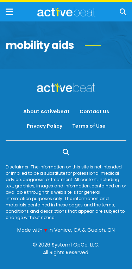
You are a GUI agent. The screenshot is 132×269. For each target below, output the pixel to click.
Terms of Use (89, 125)
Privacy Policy (44, 125)
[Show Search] (123, 11)
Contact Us (94, 111)
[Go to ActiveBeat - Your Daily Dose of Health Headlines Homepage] (66, 12)
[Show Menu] (9, 11)
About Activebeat (46, 111)
